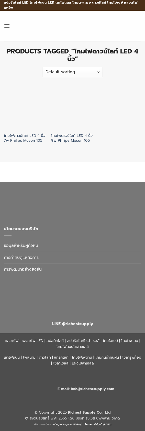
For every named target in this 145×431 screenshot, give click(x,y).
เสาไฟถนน (12, 357)
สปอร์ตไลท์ (55, 341)
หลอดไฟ (11, 341)
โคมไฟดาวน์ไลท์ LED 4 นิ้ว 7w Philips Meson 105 (24, 138)
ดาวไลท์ (45, 357)
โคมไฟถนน (129, 341)
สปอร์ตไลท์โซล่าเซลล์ (83, 341)
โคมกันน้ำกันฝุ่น (107, 357)
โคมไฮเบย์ (110, 341)
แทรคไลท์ (61, 357)
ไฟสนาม (29, 357)
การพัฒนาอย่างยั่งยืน (23, 269)
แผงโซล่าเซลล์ (83, 363)
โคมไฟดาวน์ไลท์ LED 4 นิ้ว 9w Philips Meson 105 (72, 138)
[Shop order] (72, 72)
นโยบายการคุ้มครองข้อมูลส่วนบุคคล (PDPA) (57, 424)
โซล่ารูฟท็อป (131, 357)
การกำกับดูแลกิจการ (21, 258)
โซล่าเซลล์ (61, 363)
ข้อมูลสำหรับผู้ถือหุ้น (21, 245)
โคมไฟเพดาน (82, 357)
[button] (7, 26)
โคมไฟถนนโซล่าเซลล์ (73, 346)
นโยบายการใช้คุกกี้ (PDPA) (97, 424)
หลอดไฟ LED (32, 341)
